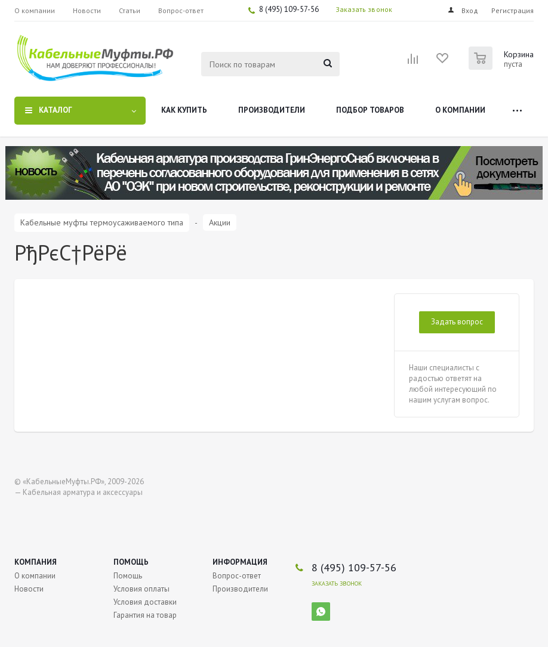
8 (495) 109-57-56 (289, 9)
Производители (271, 110)
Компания (35, 562)
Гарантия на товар (145, 615)
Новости (29, 589)
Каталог (55, 110)
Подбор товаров (370, 110)
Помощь (131, 562)
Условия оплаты (141, 589)
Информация (240, 562)
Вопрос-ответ (237, 576)
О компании (460, 110)
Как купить (184, 110)
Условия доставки (145, 602)
